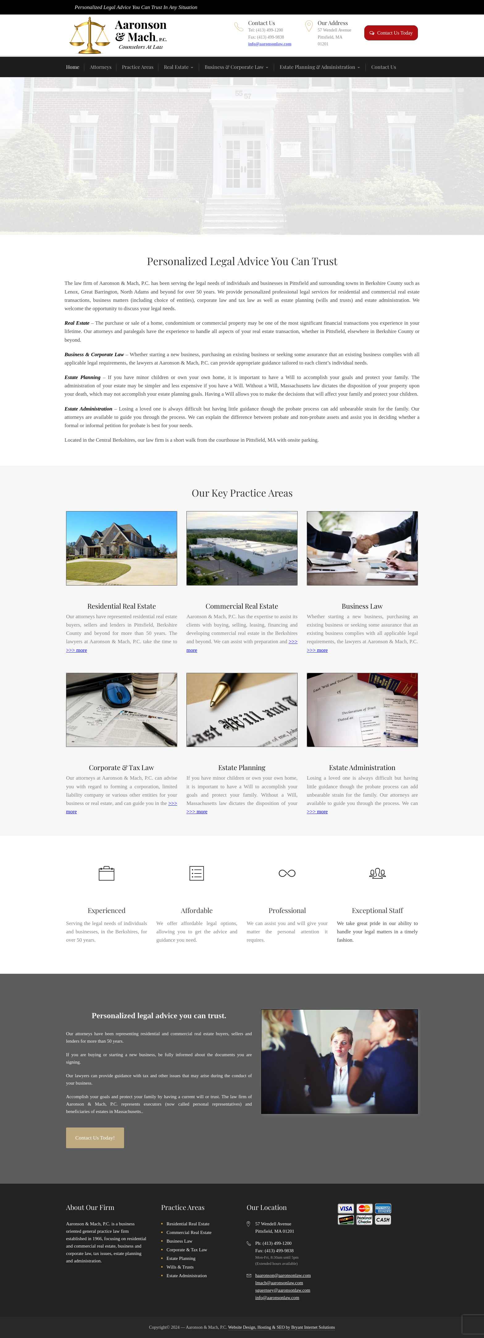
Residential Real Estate (121, 606)
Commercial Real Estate (242, 606)
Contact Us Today (391, 32)
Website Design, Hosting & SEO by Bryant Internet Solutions (281, 1327)
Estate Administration (362, 767)
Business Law (362, 606)
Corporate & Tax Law (121, 767)
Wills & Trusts (180, 1267)
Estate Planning (241, 767)
